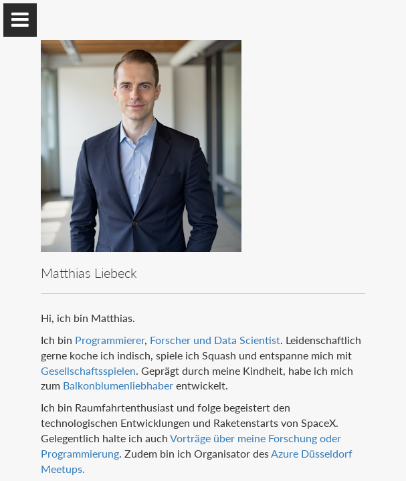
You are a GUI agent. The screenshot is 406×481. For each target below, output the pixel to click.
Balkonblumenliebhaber (118, 385)
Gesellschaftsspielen (88, 370)
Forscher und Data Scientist (215, 339)
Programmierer (109, 339)
